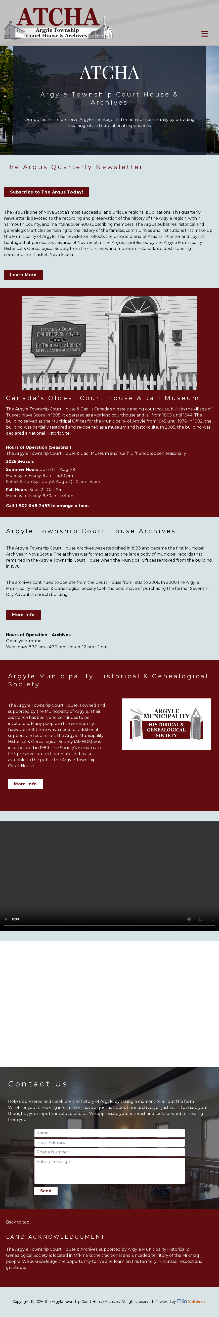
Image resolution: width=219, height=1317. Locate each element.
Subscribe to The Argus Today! (46, 192)
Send (46, 1190)
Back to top (17, 1222)
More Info (23, 614)
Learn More (23, 274)
